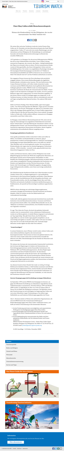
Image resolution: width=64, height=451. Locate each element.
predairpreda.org (27, 325)
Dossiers (31, 12)
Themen (25, 12)
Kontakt (14, 448)
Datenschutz (25, 448)
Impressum (19, 448)
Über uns (18, 12)
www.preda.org (37, 325)
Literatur (38, 12)
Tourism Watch (5, 1)
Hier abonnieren (16, 442)
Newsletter (45, 12)
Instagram (43, 1)
